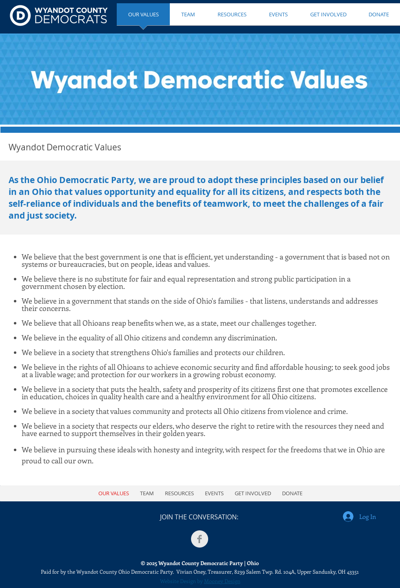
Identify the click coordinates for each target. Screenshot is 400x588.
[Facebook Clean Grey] (199, 539)
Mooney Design (222, 580)
